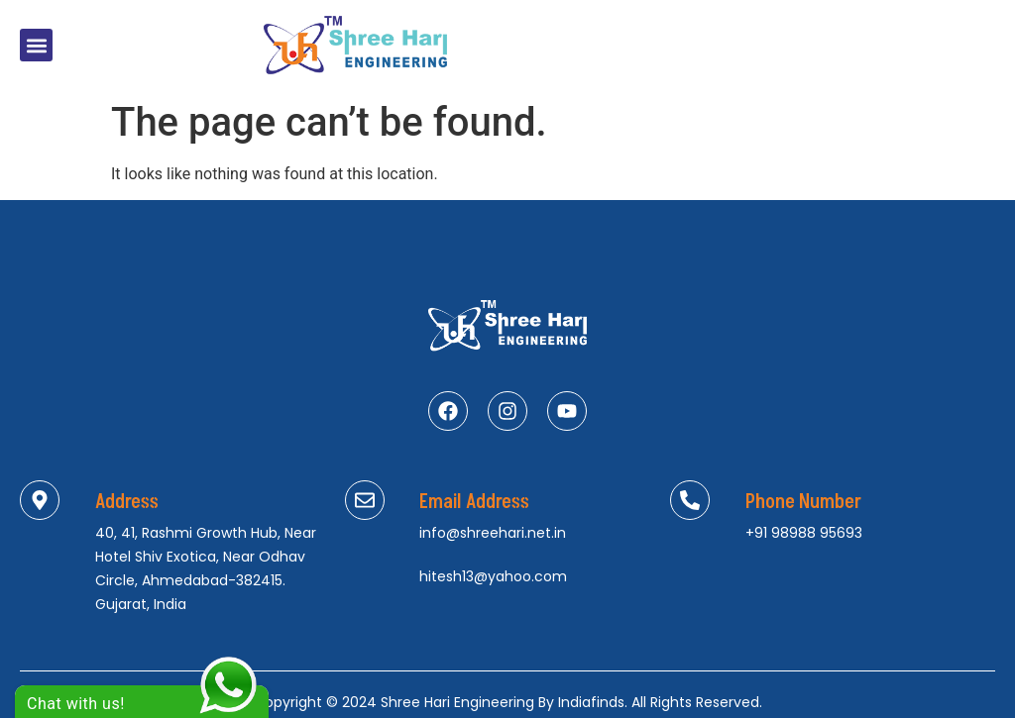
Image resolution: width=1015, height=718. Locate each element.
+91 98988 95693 (803, 533)
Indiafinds (591, 702)
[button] (36, 45)
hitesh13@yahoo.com (493, 576)
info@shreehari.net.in (492, 533)
